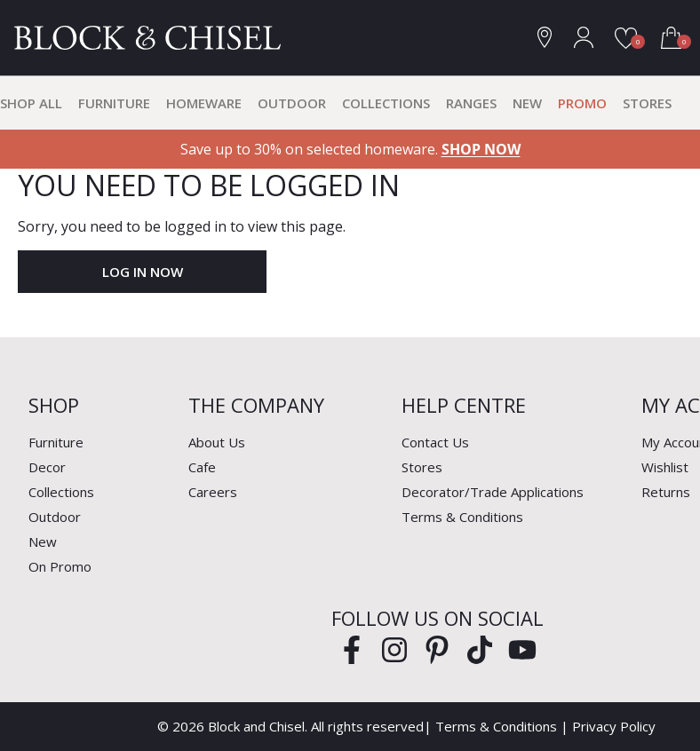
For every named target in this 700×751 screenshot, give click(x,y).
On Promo (59, 566)
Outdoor (292, 103)
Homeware (204, 103)
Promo (582, 103)
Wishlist (664, 467)
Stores (647, 103)
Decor (47, 467)
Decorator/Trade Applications (493, 492)
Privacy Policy (614, 726)
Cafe (202, 467)
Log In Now (142, 272)
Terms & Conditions (462, 517)
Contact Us (435, 442)
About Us (216, 442)
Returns (665, 492)
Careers (212, 492)
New (527, 103)
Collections (386, 103)
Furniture (114, 103)
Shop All (31, 103)
